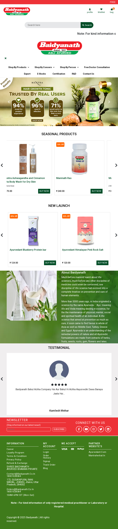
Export (27, 74)
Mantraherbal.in (97, 455)
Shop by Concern (43, 67)
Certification (59, 74)
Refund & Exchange (17, 463)
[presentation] (2, 165)
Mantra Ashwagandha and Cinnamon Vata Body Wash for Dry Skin (30, 180)
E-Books (41, 74)
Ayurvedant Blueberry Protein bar (28, 249)
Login (46, 452)
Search (87, 25)
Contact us (88, 74)
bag (112, 10)
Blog (45, 468)
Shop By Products (17, 67)
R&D (74, 74)
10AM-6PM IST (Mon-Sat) (20, 495)
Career (10, 449)
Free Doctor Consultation (97, 67)
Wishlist (101, 10)
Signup (46, 461)
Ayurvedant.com (97, 452)
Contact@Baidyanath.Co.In (21, 474)
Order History (47, 456)
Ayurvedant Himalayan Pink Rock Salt (82, 249)
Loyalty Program (15, 453)
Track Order (49, 465)
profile (90, 10)
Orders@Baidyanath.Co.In (20, 489)
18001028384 (14, 476)
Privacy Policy (14, 460)
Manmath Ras (69, 178)
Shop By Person (68, 67)
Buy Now (50, 191)
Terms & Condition (17, 456)
